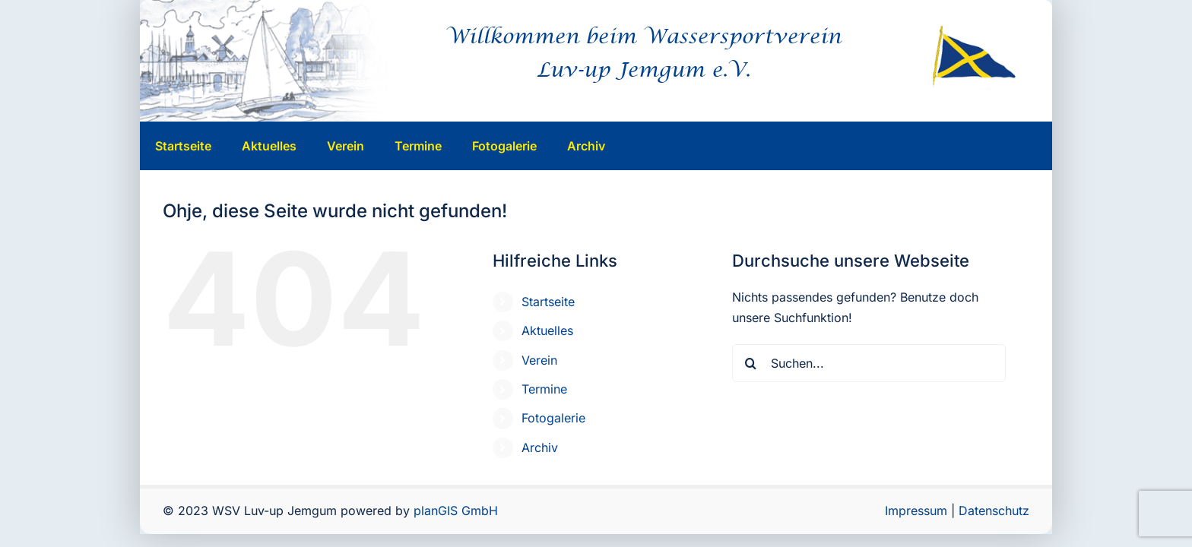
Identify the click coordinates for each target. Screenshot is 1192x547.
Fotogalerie (553, 417)
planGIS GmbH (456, 510)
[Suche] (751, 363)
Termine (544, 389)
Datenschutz (994, 510)
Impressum (916, 510)
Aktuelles (547, 330)
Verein (539, 360)
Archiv (540, 447)
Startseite (548, 301)
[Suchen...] (869, 363)
